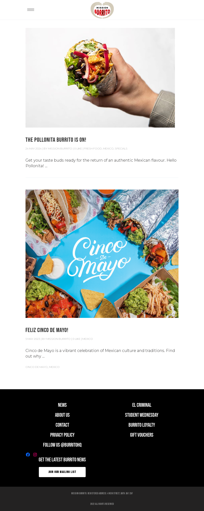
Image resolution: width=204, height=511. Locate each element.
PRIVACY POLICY (62, 435)
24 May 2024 (34, 148)
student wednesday (141, 415)
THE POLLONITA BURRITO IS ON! (56, 139)
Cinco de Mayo (37, 367)
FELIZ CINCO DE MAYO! (47, 330)
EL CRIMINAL (141, 405)
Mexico (54, 367)
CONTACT (62, 425)
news (62, 405)
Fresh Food (93, 148)
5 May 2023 (33, 338)
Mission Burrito (60, 148)
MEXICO (108, 148)
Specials (121, 148)
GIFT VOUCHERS (141, 435)
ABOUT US (62, 415)
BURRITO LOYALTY (141, 425)
